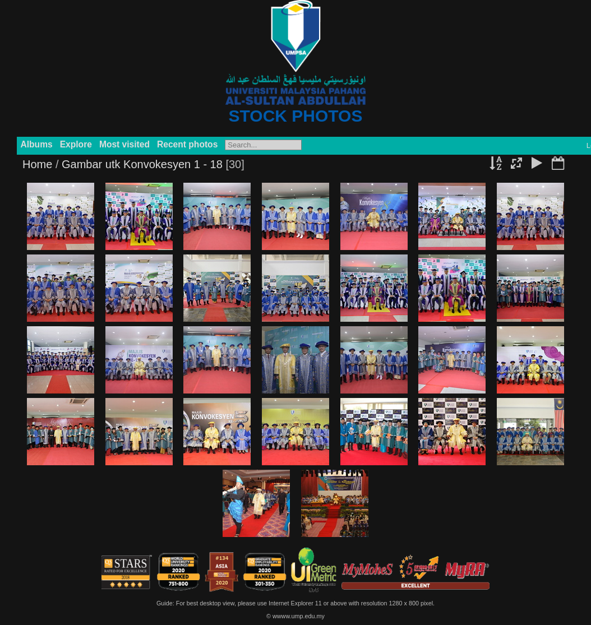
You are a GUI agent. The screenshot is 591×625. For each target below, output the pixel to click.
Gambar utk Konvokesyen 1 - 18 (142, 164)
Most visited (124, 144)
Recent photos (187, 144)
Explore (76, 144)
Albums (37, 144)
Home (37, 164)
